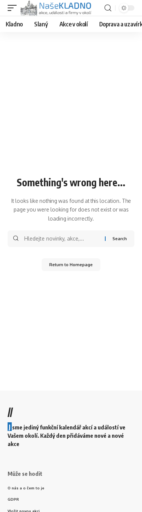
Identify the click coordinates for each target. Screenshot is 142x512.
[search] (108, 8)
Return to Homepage (71, 264)
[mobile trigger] (14, 8)
